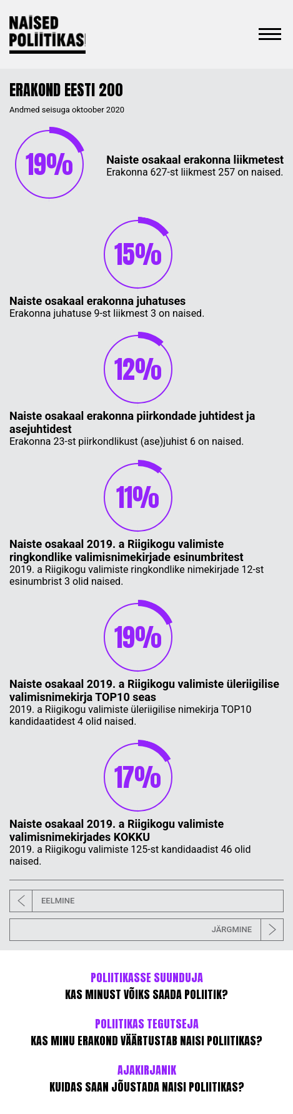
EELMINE (42, 901)
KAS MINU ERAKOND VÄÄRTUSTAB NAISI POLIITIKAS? (146, 1032)
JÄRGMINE (247, 929)
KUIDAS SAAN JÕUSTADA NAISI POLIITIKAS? (146, 1078)
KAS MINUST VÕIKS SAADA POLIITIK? (146, 986)
